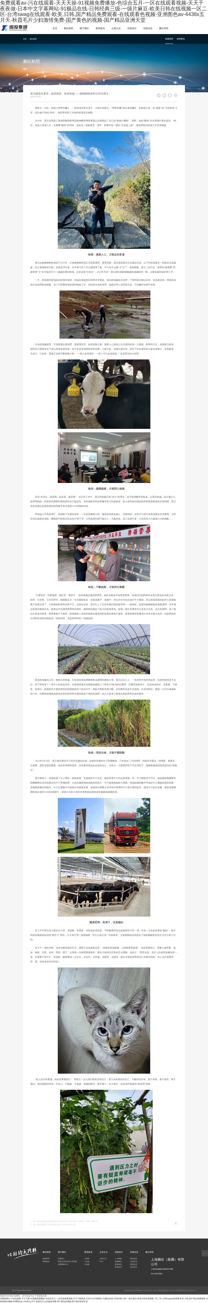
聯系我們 (118, 1267)
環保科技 (133, 1267)
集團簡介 (61, 1259)
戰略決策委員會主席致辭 (67, 1261)
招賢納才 (132, 28)
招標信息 (148, 28)
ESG (101, 1261)
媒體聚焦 (181, 39)
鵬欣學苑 (163, 28)
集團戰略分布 (63, 1264)
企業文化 (116, 28)
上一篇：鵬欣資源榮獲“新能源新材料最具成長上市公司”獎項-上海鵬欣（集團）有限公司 (64, 1221)
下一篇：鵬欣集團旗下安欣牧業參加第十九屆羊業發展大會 (52, 1225)
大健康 (86, 1264)
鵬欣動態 (68, 28)
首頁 (55, 28)
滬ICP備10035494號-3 (22, 1290)
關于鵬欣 (84, 28)
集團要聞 (169, 39)
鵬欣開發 (133, 1259)
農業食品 (133, 1264)
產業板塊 (100, 28)
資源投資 (133, 1261)
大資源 (86, 1261)
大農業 (86, 1259)
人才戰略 (118, 1259)
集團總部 (118, 1261)
